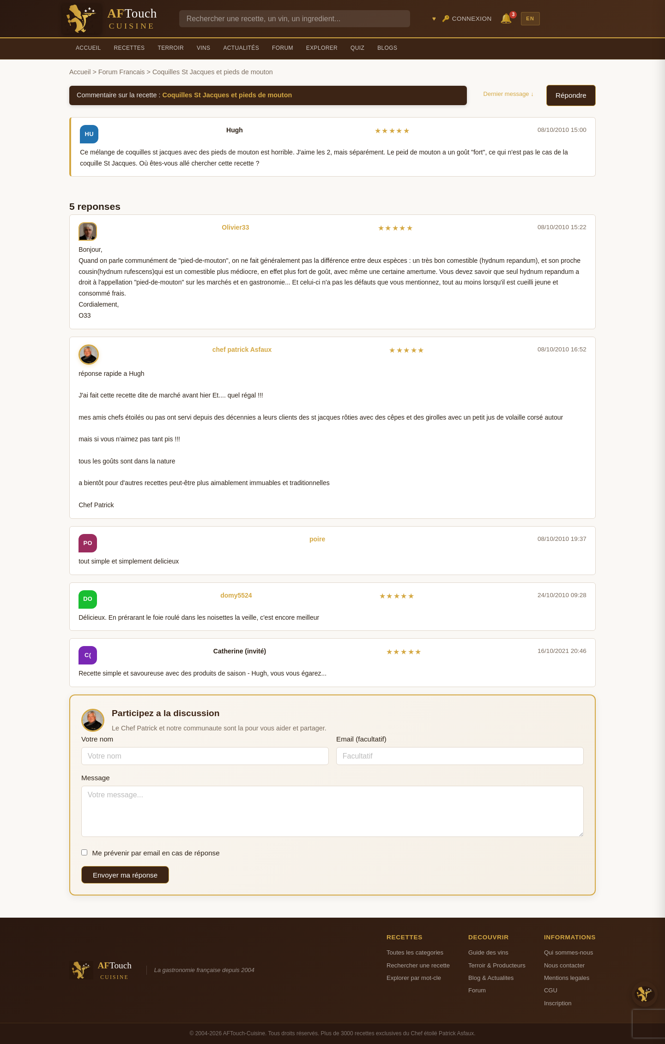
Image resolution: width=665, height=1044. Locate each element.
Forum (282, 48)
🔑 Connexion (467, 18)
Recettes (129, 48)
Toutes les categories (415, 952)
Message (95, 778)
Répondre (571, 95)
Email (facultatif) (361, 739)
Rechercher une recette (418, 965)
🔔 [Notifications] (507, 18)
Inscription (558, 1003)
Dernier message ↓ (509, 93)
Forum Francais (121, 72)
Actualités (241, 48)
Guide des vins (488, 952)
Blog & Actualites (491, 977)
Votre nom (97, 739)
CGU (550, 990)
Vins (203, 48)
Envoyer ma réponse (125, 875)
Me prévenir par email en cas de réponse (150, 853)
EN (530, 18)
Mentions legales (566, 977)
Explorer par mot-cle (414, 977)
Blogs (387, 48)
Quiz (357, 48)
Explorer (322, 48)
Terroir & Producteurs (497, 965)
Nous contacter (564, 965)
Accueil (88, 48)
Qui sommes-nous (568, 952)
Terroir (170, 48)
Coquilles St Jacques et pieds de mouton (227, 95)
